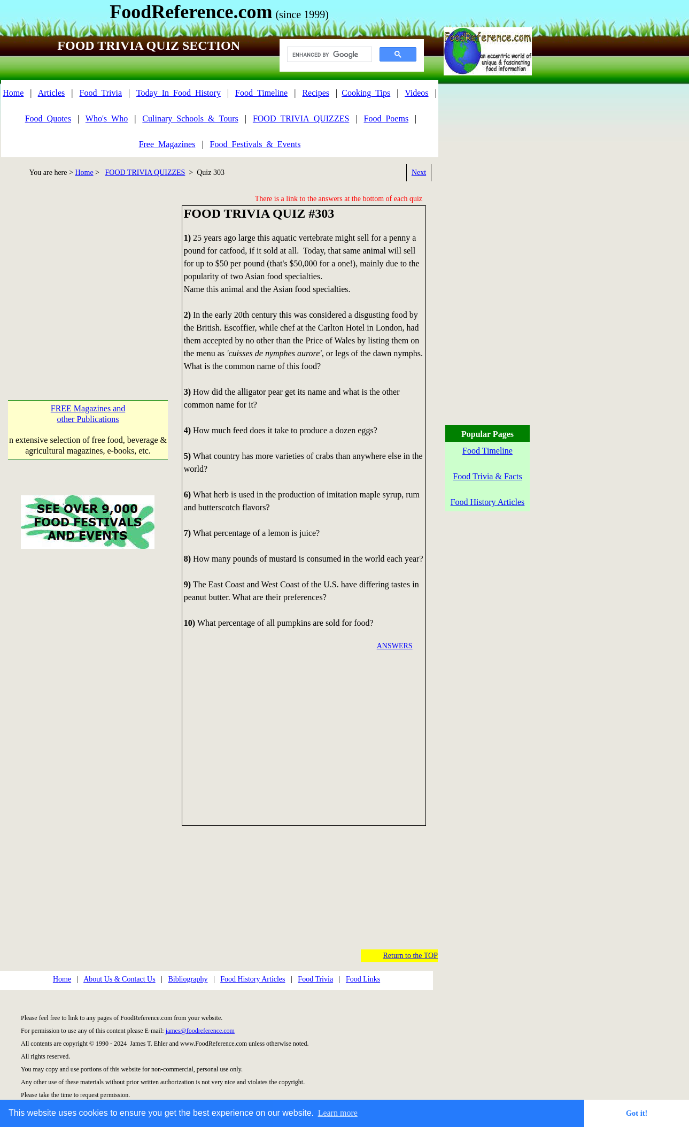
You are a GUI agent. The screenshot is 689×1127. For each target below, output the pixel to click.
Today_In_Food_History (178, 92)
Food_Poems (386, 118)
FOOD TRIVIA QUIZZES (145, 172)
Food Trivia (315, 979)
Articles (51, 92)
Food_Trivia (101, 92)
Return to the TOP (410, 956)
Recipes (315, 92)
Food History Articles (252, 979)
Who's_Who (107, 118)
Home (13, 92)
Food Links (363, 979)
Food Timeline (487, 450)
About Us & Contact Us (119, 979)
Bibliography (188, 979)
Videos (416, 92)
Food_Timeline (261, 92)
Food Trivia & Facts (487, 476)
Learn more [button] (338, 1112)
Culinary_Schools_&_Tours (190, 118)
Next (419, 172)
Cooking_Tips (366, 92)
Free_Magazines (167, 144)
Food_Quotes (48, 118)
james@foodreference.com (200, 1030)
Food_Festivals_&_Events (255, 144)
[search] (328, 54)
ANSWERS (395, 646)
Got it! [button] (636, 1113)
